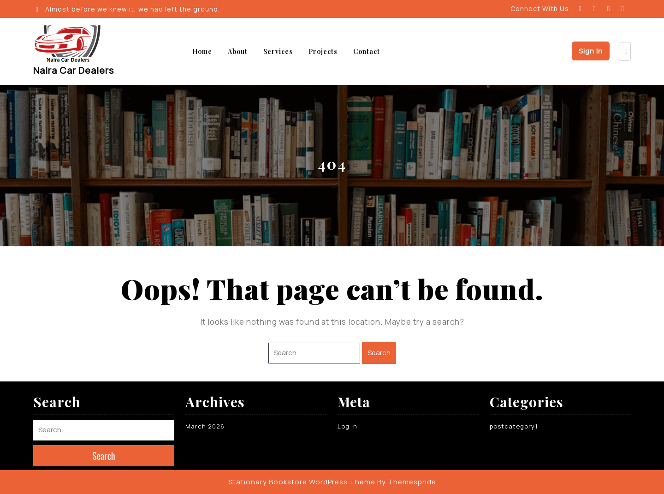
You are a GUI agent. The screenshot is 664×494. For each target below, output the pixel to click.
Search (379, 352)
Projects (323, 51)
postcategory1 (514, 426)
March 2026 (205, 426)
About (238, 51)
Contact (366, 51)
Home (202, 51)
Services (278, 51)
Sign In (591, 51)
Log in (347, 426)
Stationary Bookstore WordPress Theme (301, 482)
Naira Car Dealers (73, 70)
